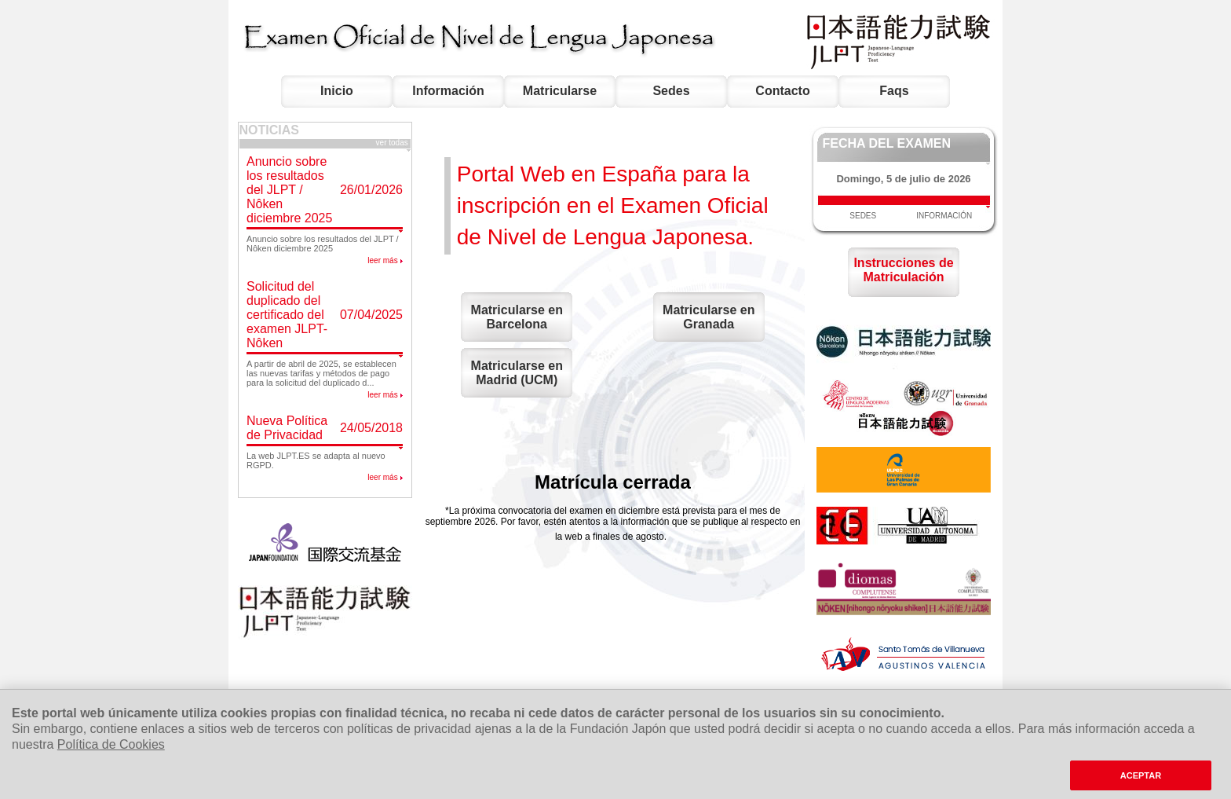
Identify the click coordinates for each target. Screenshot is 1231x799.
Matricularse (560, 90)
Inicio (336, 90)
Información (448, 90)
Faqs (893, 90)
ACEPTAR (1140, 775)
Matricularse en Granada (708, 317)
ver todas (393, 142)
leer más (382, 260)
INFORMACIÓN (944, 215)
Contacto (782, 90)
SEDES (862, 215)
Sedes (670, 90)
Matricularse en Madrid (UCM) (517, 373)
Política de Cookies (111, 744)
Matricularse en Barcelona (517, 317)
